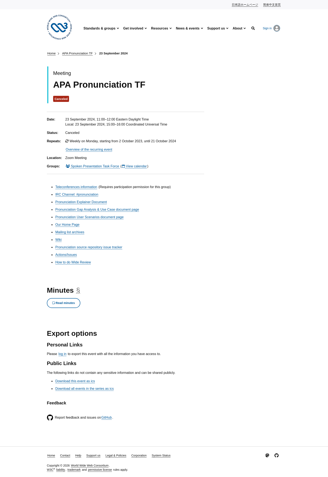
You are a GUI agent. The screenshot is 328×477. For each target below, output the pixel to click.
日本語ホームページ (245, 4)
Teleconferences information (76, 187)
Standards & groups (99, 28)
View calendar (134, 166)
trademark (74, 469)
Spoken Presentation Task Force (93, 166)
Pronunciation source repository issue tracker (88, 247)
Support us (216, 28)
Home (51, 53)
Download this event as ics (75, 381)
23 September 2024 (113, 53)
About (237, 28)
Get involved (133, 28)
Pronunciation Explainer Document (81, 202)
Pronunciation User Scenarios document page (89, 217)
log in (62, 354)
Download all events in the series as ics (84, 388)
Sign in (271, 28)
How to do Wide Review (73, 262)
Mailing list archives (69, 232)
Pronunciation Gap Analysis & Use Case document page (97, 209)
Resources (159, 28)
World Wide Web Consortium (90, 465)
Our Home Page (67, 224)
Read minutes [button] (63, 303)
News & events (188, 28)
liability (60, 469)
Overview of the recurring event (89, 149)
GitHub (106, 417)
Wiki (58, 239)
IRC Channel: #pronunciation (76, 194)
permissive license (100, 469)
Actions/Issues (66, 254)
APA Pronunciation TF (77, 53)
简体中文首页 (272, 4)
